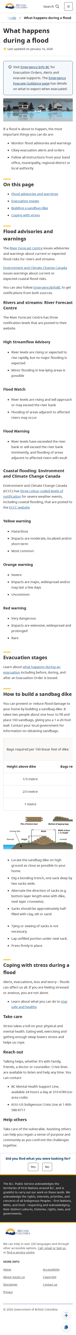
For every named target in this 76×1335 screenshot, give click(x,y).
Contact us (50, 1284)
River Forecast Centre (26, 248)
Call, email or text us (52, 1248)
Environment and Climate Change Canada (35, 268)
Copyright (49, 1277)
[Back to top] (66, 1314)
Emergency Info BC (35, 67)
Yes (33, 1167)
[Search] (51, 6)
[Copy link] (66, 1327)
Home (7, 1269)
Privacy (8, 1292)
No (47, 1167)
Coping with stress (25, 215)
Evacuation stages (25, 201)
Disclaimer (10, 1284)
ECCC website (19, 507)
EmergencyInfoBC (47, 287)
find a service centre (21, 1252)
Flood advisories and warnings (34, 194)
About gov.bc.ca (14, 1277)
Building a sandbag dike (29, 208)
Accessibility (51, 1269)
